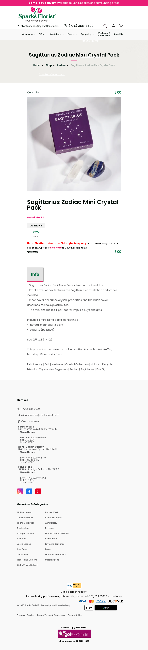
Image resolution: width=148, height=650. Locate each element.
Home (36, 65)
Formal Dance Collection (57, 533)
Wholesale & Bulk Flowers (104, 34)
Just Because (24, 544)
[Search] (105, 26)
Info (35, 274)
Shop (49, 65)
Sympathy (86, 34)
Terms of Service (25, 615)
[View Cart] (121, 26)
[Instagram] (20, 491)
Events (71, 34)
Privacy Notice (75, 615)
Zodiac (61, 65)
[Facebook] (29, 491)
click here (55, 247)
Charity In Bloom (53, 517)
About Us (118, 34)
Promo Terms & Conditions (51, 615)
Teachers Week (25, 517)
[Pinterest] (38, 491)
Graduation (51, 538)
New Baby (22, 549)
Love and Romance (55, 544)
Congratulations (25, 533)
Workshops (56, 34)
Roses (48, 549)
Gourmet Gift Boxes (55, 554)
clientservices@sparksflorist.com (38, 26)
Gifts (41, 34)
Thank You (22, 554)
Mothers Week (24, 512)
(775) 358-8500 (79, 26)
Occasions (27, 34)
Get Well (21, 538)
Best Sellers (23, 528)
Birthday (49, 528)
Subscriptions (52, 559)
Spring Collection (25, 522)
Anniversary (51, 522)
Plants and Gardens (27, 559)
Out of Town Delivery (27, 565)
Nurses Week (51, 512)
